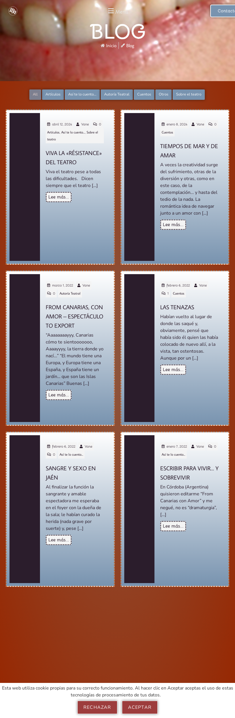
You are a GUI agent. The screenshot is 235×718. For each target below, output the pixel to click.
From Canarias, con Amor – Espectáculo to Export (74, 316)
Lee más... (58, 197)
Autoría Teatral (116, 94)
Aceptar (140, 707)
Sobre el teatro (188, 94)
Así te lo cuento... (82, 94)
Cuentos (144, 94)
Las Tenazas (177, 306)
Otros (163, 94)
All (35, 94)
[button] (118, 11)
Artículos (52, 94)
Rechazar (97, 707)
